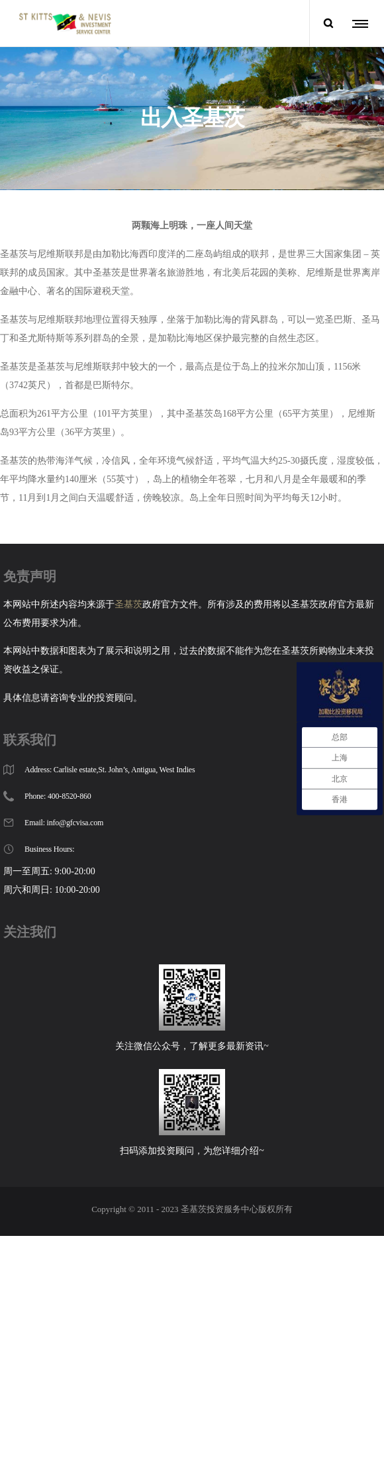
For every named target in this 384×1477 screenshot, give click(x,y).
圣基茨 (128, 575)
